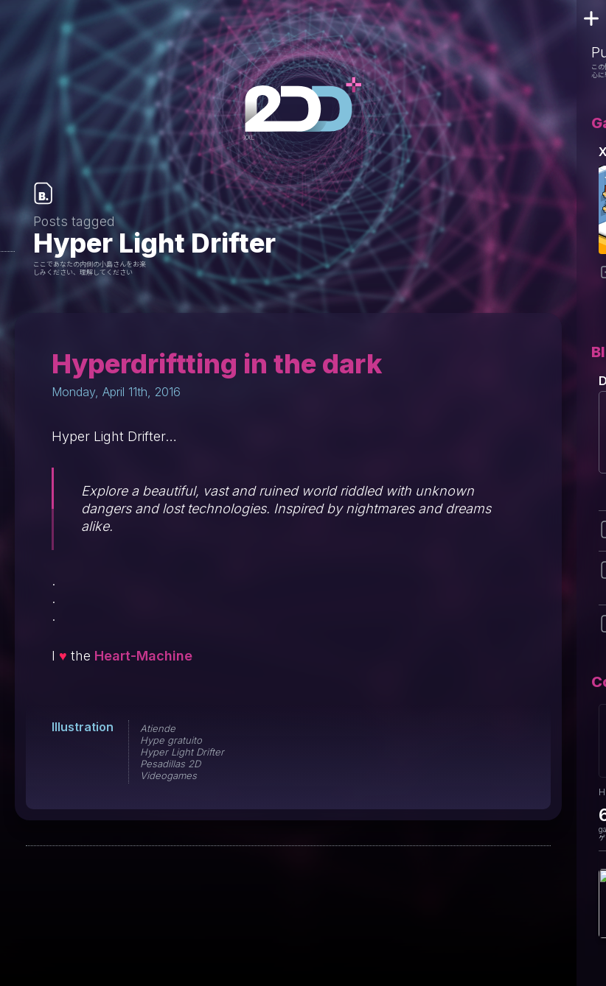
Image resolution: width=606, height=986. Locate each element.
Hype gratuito (171, 740)
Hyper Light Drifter (182, 752)
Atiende (157, 728)
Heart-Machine (143, 655)
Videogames (168, 775)
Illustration (83, 726)
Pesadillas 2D (170, 764)
